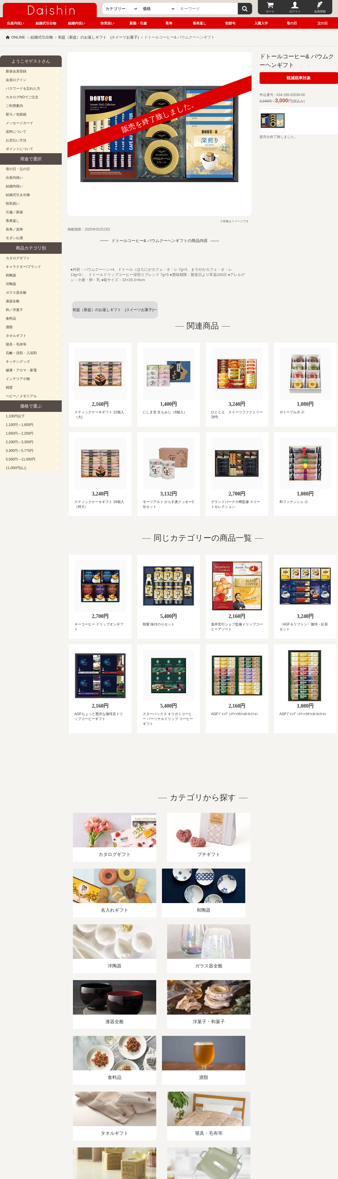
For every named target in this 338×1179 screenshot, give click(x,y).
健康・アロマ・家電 (21, 370)
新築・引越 (138, 23)
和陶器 (11, 275)
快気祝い (107, 23)
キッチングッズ (18, 362)
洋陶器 (11, 284)
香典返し (199, 23)
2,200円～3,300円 (19, 442)
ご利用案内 (14, 106)
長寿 (168, 23)
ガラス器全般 (16, 293)
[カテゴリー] (121, 8)
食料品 (11, 318)
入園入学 (261, 23)
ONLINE (18, 37)
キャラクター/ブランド (23, 267)
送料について (16, 132)
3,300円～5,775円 (19, 451)
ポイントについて (19, 149)
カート (270, 11)
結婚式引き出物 (18, 195)
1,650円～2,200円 (19, 433)
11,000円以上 (16, 468)
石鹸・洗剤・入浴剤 (21, 353)
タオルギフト (16, 336)
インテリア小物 (18, 379)
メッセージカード (19, 123)
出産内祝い (15, 23)
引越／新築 (14, 212)
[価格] (158, 8)
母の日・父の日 (18, 169)
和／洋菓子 (14, 310)
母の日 (292, 23)
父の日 (322, 23)
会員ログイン (16, 80)
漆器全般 (13, 301)
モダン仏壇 (14, 238)
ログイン (295, 11)
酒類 (9, 327)
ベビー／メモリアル (21, 396)
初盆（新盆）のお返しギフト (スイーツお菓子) (98, 37)
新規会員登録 (16, 71)
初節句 (230, 23)
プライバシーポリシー (169, 1113)
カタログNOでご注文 (22, 97)
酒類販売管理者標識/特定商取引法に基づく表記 (102, 1113)
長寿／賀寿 (14, 229)
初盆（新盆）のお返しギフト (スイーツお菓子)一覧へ (115, 313)
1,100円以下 (15, 416)
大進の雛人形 (169, 1151)
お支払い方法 (16, 140)
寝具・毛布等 (16, 344)
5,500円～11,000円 (20, 459)
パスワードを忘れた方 (23, 89)
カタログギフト (18, 258)
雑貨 (9, 387)
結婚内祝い (76, 23)
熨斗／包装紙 (16, 114)
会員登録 (320, 11)
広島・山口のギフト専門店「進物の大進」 (169, 1144)
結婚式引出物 (46, 23)
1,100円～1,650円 (19, 425)
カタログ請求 (208, 1113)
